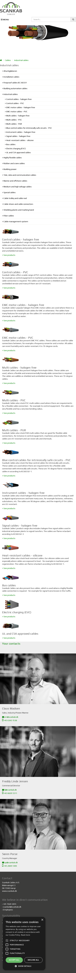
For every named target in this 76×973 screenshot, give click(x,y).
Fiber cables (9, 216)
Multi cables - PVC (14, 120)
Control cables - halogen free (19, 99)
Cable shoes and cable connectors (18, 204)
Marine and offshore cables (15, 181)
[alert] (24, 943)
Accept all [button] (14, 960)
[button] (24, 966)
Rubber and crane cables (14, 163)
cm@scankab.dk (10, 717)
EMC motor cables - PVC (16, 111)
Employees (8, 910)
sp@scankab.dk (10, 862)
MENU (5, 19)
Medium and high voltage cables (18, 186)
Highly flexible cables (13, 157)
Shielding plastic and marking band (19, 210)
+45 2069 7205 (9, 866)
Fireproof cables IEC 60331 (15, 82)
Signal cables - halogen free (18, 136)
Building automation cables (15, 88)
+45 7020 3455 (9, 904)
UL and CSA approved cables (18, 152)
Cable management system (16, 221)
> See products (8, 255)
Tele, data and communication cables (20, 175)
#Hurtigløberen (10, 71)
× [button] (42, 920)
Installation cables (11, 77)
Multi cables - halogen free (17, 115)
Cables (8, 60)
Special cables (10, 192)
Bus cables (10, 144)
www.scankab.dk (9, 891)
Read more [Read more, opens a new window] (25, 935)
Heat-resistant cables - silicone (20, 140)
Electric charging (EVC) (16, 148)
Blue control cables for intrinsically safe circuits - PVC (29, 128)
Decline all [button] (33, 960)
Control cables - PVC (15, 103)
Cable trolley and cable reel (15, 198)
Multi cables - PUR (14, 124)
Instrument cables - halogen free (20, 132)
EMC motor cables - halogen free (20, 107)
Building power (10, 169)
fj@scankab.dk (9, 790)
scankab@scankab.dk (12, 907)
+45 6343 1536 (9, 720)
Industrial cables (21, 60)
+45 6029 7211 (9, 793)
